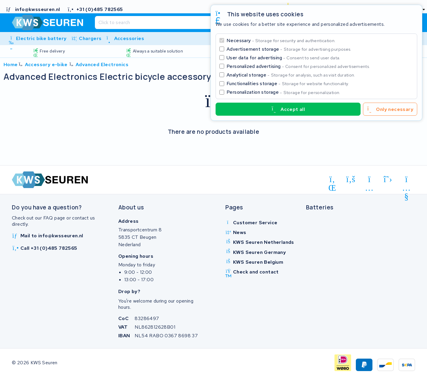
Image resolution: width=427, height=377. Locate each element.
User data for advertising (283, 58)
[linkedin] (332, 180)
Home (11, 64)
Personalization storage (283, 92)
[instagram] (369, 180)
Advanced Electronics (102, 64)
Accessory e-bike (46, 64)
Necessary (281, 40)
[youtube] (406, 180)
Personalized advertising (298, 66)
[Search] (199, 22)
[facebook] (351, 179)
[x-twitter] (388, 179)
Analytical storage (291, 75)
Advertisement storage (289, 49)
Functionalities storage (288, 83)
